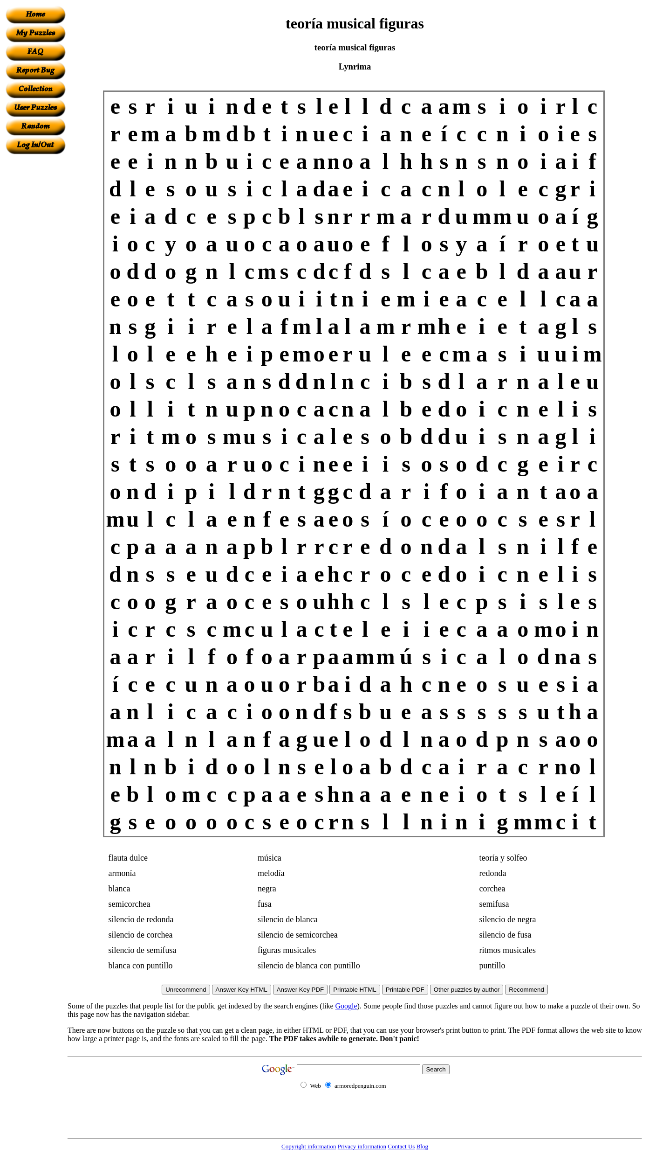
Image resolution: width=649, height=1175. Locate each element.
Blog (422, 1146)
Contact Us (401, 1146)
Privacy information (362, 1146)
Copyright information (308, 1146)
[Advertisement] (35, 294)
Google (346, 1006)
